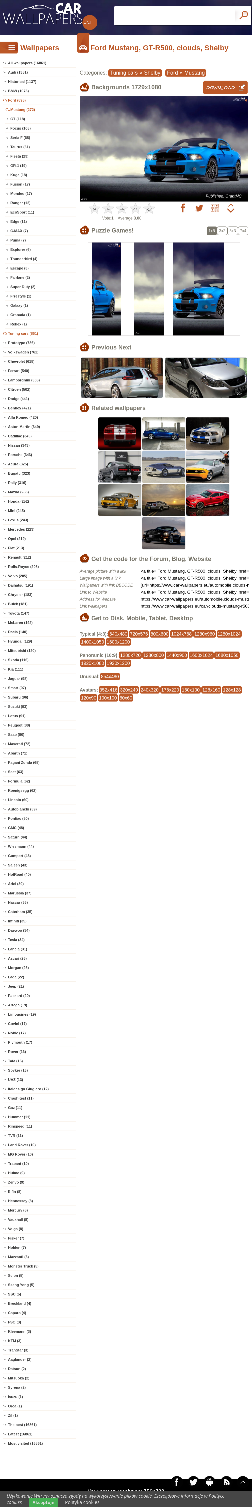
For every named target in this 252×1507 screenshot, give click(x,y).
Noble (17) (17, 1033)
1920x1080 (92, 663)
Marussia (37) (19, 893)
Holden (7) (17, 1248)
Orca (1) (15, 1406)
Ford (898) (17, 100)
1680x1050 (226, 655)
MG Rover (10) (20, 1154)
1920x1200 (118, 663)
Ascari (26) (17, 958)
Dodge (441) (18, 399)
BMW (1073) (18, 91)
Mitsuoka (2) (18, 1378)
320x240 (129, 690)
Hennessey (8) (20, 1201)
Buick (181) (18, 604)
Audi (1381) (18, 72)
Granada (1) (20, 315)
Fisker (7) (16, 1238)
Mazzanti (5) (18, 1257)
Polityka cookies (82, 1502)
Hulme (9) (16, 1173)
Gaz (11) (15, 1108)
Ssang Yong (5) (21, 1285)
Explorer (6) (20, 249)
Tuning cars (124, 73)
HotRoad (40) (19, 874)
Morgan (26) (18, 968)
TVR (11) (15, 1136)
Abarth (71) (17, 753)
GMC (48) (16, 828)
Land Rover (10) (22, 1145)
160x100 (191, 690)
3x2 (222, 231)
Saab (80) (16, 735)
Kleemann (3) (19, 1331)
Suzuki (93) (17, 707)
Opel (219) (17, 539)
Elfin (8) (14, 1192)
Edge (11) (18, 222)
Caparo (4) (17, 1313)
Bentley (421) (19, 408)
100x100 (108, 698)
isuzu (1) (15, 1397)
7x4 (243, 231)
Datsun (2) (17, 1369)
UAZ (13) (15, 1080)
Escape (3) (19, 268)
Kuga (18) (18, 175)
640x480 (118, 634)
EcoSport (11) (22, 212)
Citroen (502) (19, 389)
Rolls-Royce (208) (23, 567)
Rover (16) (17, 1052)
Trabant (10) (18, 1164)
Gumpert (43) (19, 856)
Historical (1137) (22, 82)
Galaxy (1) (19, 305)
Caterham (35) (20, 912)
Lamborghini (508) (24, 380)
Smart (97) (17, 688)
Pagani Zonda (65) (24, 762)
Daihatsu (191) (20, 585)
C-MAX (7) (19, 231)
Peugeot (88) (19, 725)
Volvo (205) (17, 576)
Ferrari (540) (18, 371)
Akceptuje (43, 1502)
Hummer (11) (19, 1117)
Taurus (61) (20, 147)
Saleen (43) (17, 865)
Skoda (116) (18, 660)
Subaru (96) (18, 697)
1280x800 (153, 655)
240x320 (150, 690)
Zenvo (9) (16, 1182)
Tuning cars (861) (23, 333)
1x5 (212, 231)
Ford (172, 73)
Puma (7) (18, 240)
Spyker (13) (18, 1070)
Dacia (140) (17, 632)
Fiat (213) (16, 548)
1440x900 (177, 655)
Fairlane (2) (20, 277)
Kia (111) (15, 669)
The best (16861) (22, 1425)
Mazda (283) (18, 492)
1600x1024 (201, 655)
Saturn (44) (17, 837)
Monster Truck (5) (23, 1266)
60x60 (126, 698)
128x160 (211, 690)
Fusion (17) (20, 184)
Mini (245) (16, 511)
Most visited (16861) (25, 1443)
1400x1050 (92, 642)
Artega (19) (17, 1005)
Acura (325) (18, 464)
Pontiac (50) (18, 818)
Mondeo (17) (21, 194)
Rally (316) (17, 483)
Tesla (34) (16, 940)
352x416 (109, 690)
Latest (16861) (20, 1434)
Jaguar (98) (18, 679)
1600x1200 (118, 642)
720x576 (139, 634)
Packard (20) (19, 996)
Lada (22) (16, 977)
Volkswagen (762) (23, 352)
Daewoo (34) (19, 930)
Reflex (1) (18, 324)
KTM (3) (14, 1341)
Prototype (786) (21, 343)
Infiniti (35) (17, 921)
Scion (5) (15, 1275)
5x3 (232, 231)
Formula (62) (19, 781)
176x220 (170, 690)
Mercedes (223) (21, 529)
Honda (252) (18, 501)
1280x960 (204, 634)
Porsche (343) (20, 455)
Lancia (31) (17, 949)
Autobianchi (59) (22, 809)
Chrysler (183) (20, 595)
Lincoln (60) (18, 800)
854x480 (110, 676)
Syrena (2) (17, 1387)
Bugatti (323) (19, 473)
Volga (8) (15, 1229)
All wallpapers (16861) (27, 63)
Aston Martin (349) (24, 427)
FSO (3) (14, 1322)
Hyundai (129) (20, 641)
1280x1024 (229, 634)
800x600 (160, 634)
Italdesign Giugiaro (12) (28, 1089)
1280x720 (130, 655)
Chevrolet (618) (21, 361)
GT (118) (17, 119)
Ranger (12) (20, 203)
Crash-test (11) (21, 1098)
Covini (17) (17, 1024)
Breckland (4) (19, 1303)
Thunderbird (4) (23, 259)
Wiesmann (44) (21, 846)
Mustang (194, 73)
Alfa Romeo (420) (23, 417)
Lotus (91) (17, 716)
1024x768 (181, 634)
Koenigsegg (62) (22, 790)
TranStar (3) (18, 1350)
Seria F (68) (20, 138)
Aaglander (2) (19, 1359)
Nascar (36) (18, 902)
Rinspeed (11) (20, 1126)
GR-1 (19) (18, 166)
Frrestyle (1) (20, 296)
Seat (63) (15, 772)
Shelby (152, 73)
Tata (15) (15, 1061)
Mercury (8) (18, 1210)
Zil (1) (13, 1415)
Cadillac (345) (20, 436)
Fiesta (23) (19, 156)
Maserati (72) (19, 744)
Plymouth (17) (20, 1042)
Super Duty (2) (22, 287)
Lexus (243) (18, 520)
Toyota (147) (18, 613)
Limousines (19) (22, 1014)
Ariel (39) (16, 884)
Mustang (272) (22, 110)
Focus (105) (20, 128)
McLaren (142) (20, 623)
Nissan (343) (19, 445)
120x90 (88, 698)
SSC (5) (14, 1294)
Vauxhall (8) (18, 1220)
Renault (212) (19, 557)
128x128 (232, 690)
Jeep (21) (16, 986)
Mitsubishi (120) (22, 651)
